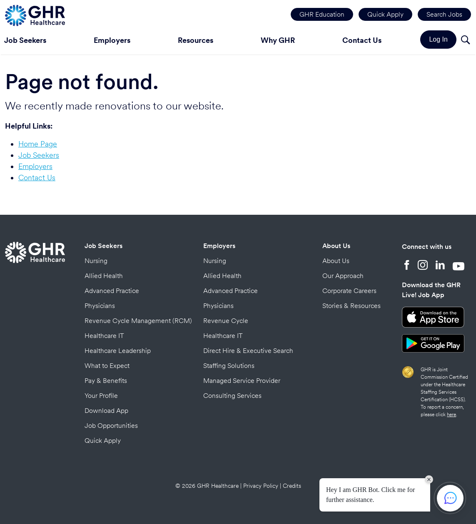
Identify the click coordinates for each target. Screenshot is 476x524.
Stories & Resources (351, 306)
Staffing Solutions (228, 366)
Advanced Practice (112, 291)
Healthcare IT (104, 336)
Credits (292, 485)
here (451, 414)
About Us (336, 246)
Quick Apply (385, 14)
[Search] (465, 41)
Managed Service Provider (241, 381)
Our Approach (343, 276)
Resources (195, 40)
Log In (438, 39)
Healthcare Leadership (118, 351)
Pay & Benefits (106, 381)
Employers (112, 40)
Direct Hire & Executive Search (248, 351)
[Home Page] (35, 14)
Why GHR (278, 40)
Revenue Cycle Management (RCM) (138, 321)
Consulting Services (232, 396)
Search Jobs (444, 14)
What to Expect (107, 366)
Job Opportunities (111, 426)
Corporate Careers (349, 291)
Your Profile (101, 396)
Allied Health (104, 276)
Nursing (96, 261)
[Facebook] (407, 265)
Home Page (37, 143)
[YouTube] (458, 266)
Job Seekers (38, 155)
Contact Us (361, 40)
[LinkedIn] (440, 265)
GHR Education (321, 14)
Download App (106, 411)
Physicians (100, 306)
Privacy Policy (260, 485)
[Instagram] (423, 265)
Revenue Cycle (225, 321)
